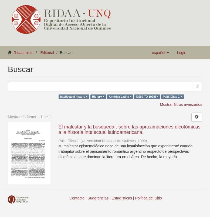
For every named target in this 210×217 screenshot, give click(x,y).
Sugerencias (98, 198)
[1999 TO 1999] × (147, 96)
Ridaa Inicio (23, 52)
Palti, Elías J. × (172, 96)
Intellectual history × (74, 96)
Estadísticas (122, 198)
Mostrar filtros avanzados (181, 104)
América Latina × (120, 96)
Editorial (47, 52)
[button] (160, 52)
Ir (197, 86)
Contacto (76, 198)
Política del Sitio (148, 198)
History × (98, 96)
